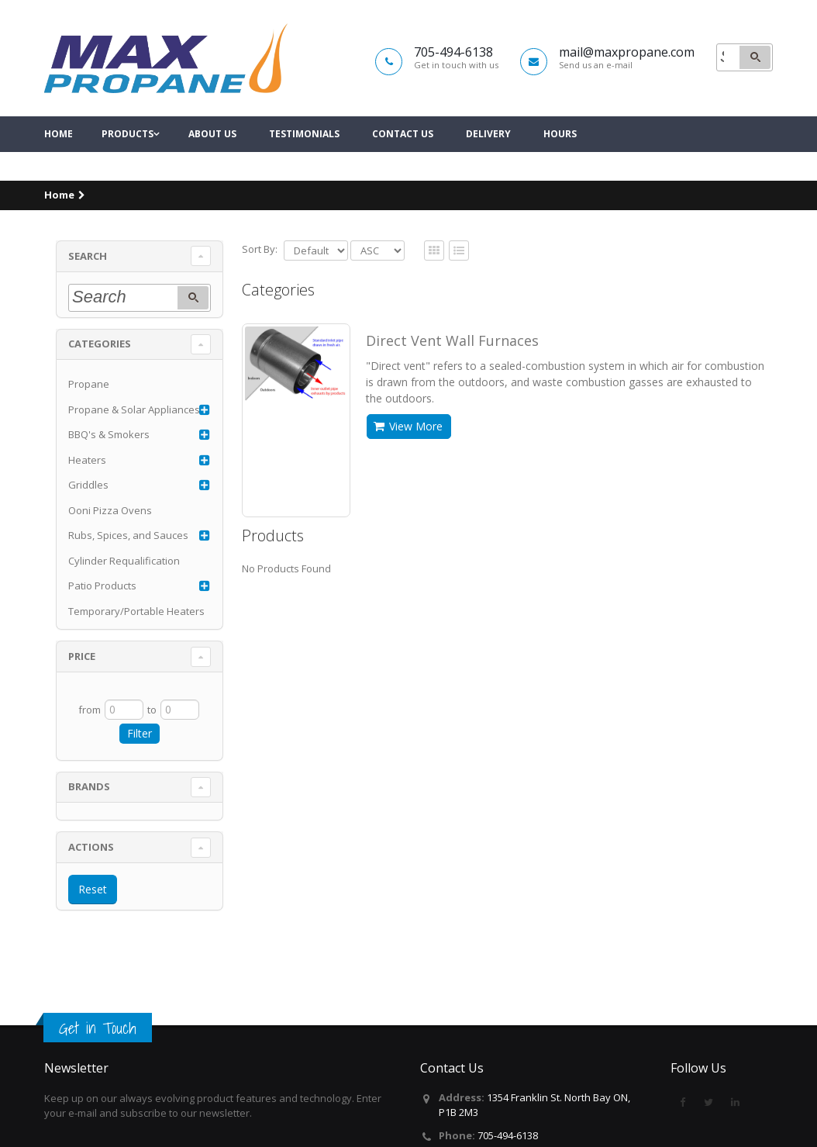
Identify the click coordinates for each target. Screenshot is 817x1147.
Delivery (488, 162)
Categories (99, 344)
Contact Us (402, 162)
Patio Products (102, 586)
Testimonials (304, 162)
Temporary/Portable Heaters (136, 611)
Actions (91, 847)
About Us (212, 162)
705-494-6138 (507, 1135)
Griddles (88, 485)
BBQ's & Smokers (109, 434)
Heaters (87, 460)
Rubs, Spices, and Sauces (128, 535)
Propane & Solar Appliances (134, 409)
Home (58, 162)
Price (81, 656)
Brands (89, 786)
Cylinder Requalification (124, 561)
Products (127, 162)
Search (87, 256)
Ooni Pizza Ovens (110, 510)
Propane (88, 384)
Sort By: (260, 249)
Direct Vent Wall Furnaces (452, 340)
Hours (560, 162)
